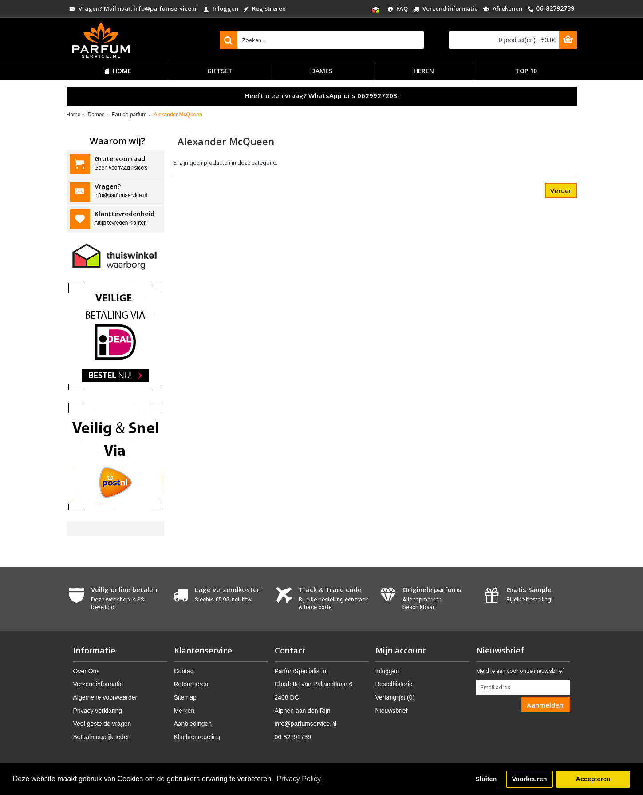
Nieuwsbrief (391, 710)
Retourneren (191, 684)
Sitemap (185, 697)
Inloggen (387, 671)
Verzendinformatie (98, 684)
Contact (184, 671)
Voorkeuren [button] (529, 779)
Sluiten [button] (486, 779)
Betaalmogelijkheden (102, 736)
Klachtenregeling (197, 736)
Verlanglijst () (395, 697)
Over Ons (86, 671)
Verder (561, 190)
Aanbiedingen (193, 723)
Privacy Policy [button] (298, 779)
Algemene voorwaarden (106, 697)
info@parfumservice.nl (306, 723)
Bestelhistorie (394, 684)
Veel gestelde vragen (102, 723)
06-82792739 (293, 736)
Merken (184, 710)
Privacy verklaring (97, 710)
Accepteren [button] (593, 779)
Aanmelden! (546, 704)
